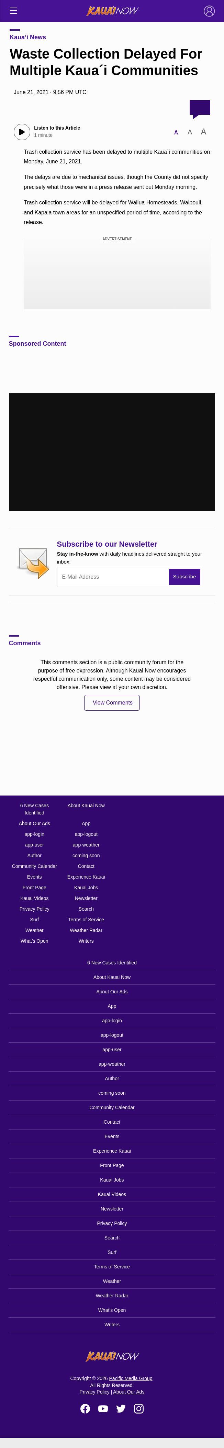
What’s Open (34, 941)
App (86, 823)
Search (86, 909)
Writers (86, 941)
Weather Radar (86, 930)
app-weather (86, 845)
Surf (34, 919)
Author (34, 855)
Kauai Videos (34, 898)
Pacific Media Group (131, 1378)
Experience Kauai (86, 877)
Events (34, 877)
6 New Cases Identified (34, 809)
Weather (34, 930)
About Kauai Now (86, 805)
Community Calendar (34, 866)
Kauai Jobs (86, 887)
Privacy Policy (34, 909)
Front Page (34, 887)
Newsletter (86, 898)
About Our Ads (34, 823)
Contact (86, 866)
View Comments (113, 703)
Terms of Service (86, 919)
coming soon (86, 855)
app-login (34, 834)
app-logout (86, 834)
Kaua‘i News (28, 37)
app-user (34, 845)
